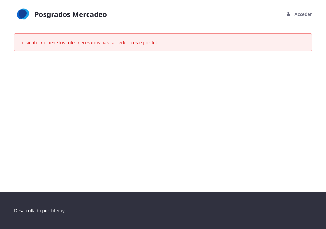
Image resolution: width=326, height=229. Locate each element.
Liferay (58, 210)
